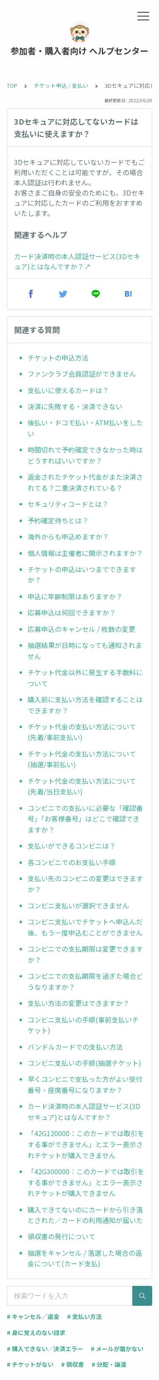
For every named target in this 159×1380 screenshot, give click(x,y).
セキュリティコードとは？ (68, 504)
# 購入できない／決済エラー (45, 1348)
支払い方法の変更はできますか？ (78, 1003)
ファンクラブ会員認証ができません (82, 374)
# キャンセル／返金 (33, 1316)
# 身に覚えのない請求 (36, 1332)
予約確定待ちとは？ (58, 520)
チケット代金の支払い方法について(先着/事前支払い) (82, 732)
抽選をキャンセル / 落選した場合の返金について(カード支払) (85, 1258)
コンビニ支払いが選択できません (78, 905)
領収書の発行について (61, 1236)
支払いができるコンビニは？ (72, 846)
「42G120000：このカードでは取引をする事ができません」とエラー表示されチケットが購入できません (86, 1144)
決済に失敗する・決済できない (75, 406)
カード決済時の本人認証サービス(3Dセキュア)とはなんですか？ (84, 1111)
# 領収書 (72, 1364)
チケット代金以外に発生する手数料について (85, 677)
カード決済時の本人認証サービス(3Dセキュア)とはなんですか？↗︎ (77, 261)
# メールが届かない (117, 1348)
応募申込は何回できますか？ (72, 612)
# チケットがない (30, 1364)
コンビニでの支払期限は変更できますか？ (85, 954)
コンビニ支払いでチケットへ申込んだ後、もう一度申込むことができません (85, 927)
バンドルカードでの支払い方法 (75, 1047)
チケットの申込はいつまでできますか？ (82, 574)
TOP (12, 85)
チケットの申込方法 (58, 357)
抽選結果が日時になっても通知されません (85, 650)
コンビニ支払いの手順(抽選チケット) (84, 1063)
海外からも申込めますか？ (68, 536)
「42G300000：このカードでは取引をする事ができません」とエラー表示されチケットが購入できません (86, 1182)
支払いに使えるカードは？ (68, 390)
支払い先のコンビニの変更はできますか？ (85, 883)
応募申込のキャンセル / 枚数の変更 (81, 629)
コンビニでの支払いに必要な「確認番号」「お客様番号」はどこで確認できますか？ (85, 819)
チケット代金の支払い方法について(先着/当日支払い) (82, 786)
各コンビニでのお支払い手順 (72, 862)
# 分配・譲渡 (109, 1364)
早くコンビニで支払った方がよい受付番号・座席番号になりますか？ (85, 1084)
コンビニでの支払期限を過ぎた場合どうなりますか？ (85, 981)
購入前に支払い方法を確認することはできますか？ (85, 704)
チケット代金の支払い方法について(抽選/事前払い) (82, 759)
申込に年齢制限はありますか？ (75, 596)
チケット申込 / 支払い (61, 85)
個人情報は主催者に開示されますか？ (85, 553)
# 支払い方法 (84, 1316)
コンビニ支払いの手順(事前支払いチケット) (83, 1025)
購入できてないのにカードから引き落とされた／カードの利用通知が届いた (85, 1215)
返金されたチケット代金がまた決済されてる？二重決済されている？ (85, 482)
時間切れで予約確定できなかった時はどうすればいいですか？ (85, 455)
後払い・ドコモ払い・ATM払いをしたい (85, 428)
